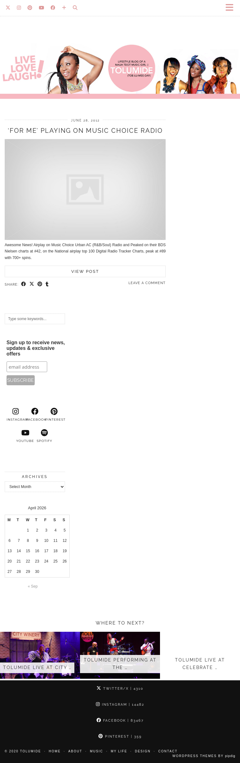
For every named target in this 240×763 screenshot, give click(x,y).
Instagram (120, 705)
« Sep (33, 586)
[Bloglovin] (64, 8)
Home (55, 751)
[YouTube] (41, 8)
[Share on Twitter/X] (31, 284)
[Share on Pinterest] (40, 284)
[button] (231, 8)
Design (143, 751)
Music (96, 751)
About (75, 751)
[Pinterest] (30, 8)
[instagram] (15, 414)
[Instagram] (19, 8)
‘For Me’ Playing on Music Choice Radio (85, 130)
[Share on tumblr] (47, 284)
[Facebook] (53, 8)
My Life (119, 751)
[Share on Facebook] (23, 284)
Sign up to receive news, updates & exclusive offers (36, 348)
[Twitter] (8, 8)
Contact (168, 751)
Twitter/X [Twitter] (120, 689)
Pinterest (120, 736)
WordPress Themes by (203, 756)
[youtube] (25, 436)
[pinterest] (54, 414)
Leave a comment (147, 283)
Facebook (120, 721)
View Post (85, 271)
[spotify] (44, 436)
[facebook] (35, 414)
